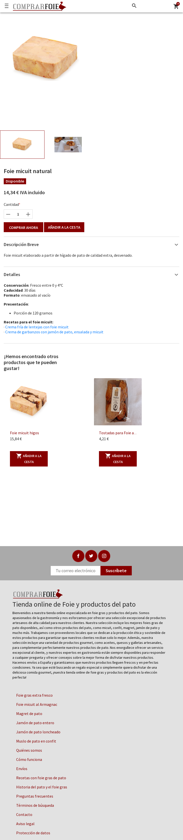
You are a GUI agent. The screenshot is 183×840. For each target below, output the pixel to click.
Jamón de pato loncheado (38, 731)
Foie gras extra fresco (34, 695)
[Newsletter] (75, 570)
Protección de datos (33, 832)
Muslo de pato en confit (36, 741)
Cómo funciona (29, 759)
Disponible (15, 181)
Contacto (24, 814)
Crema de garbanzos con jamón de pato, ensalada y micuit (54, 331)
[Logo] (38, 6)
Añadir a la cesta (64, 227)
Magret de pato (29, 713)
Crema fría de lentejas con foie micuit (37, 326)
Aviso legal (25, 823)
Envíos (21, 768)
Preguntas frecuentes (34, 796)
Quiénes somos (29, 750)
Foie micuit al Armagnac (36, 704)
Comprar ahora (23, 227)
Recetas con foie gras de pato (41, 777)
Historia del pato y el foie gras (41, 786)
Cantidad (11, 204)
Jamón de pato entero (35, 722)
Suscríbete (116, 570)
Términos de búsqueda (35, 805)
